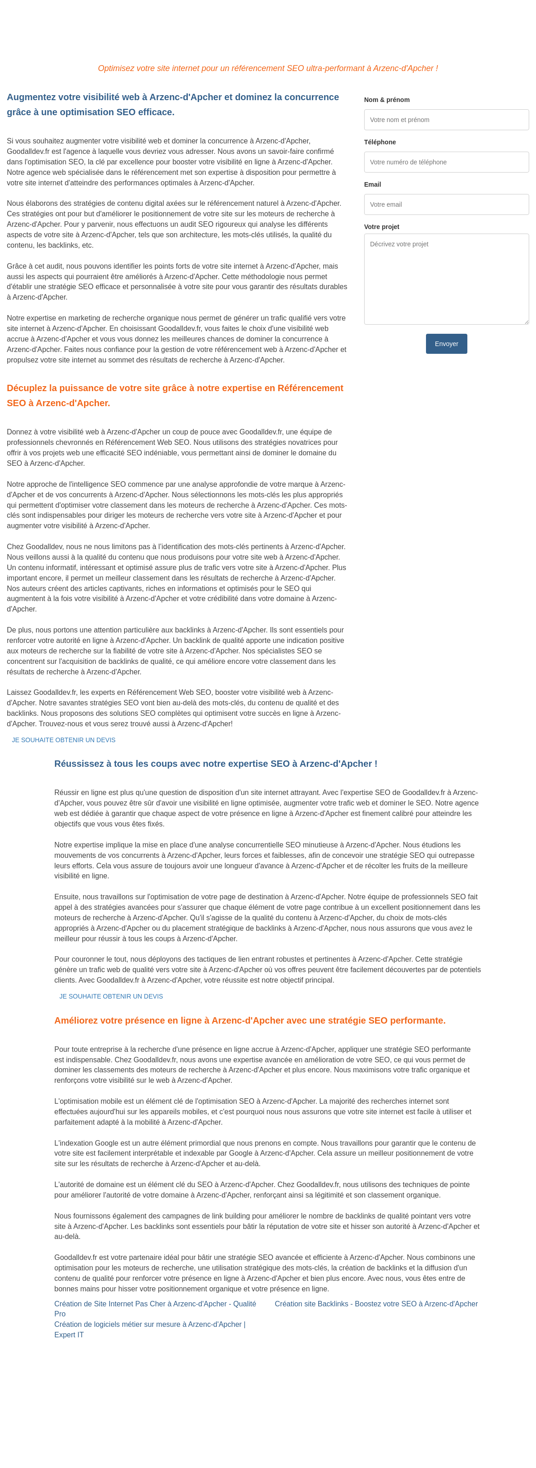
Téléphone (380, 142)
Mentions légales (268, 1424)
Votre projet (382, 226)
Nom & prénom (387, 99)
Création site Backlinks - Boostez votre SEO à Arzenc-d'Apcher (376, 1304)
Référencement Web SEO (227, 1360)
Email (372, 184)
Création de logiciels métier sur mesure (70, 1360)
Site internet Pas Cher (42, 1350)
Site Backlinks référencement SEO (241, 1350)
